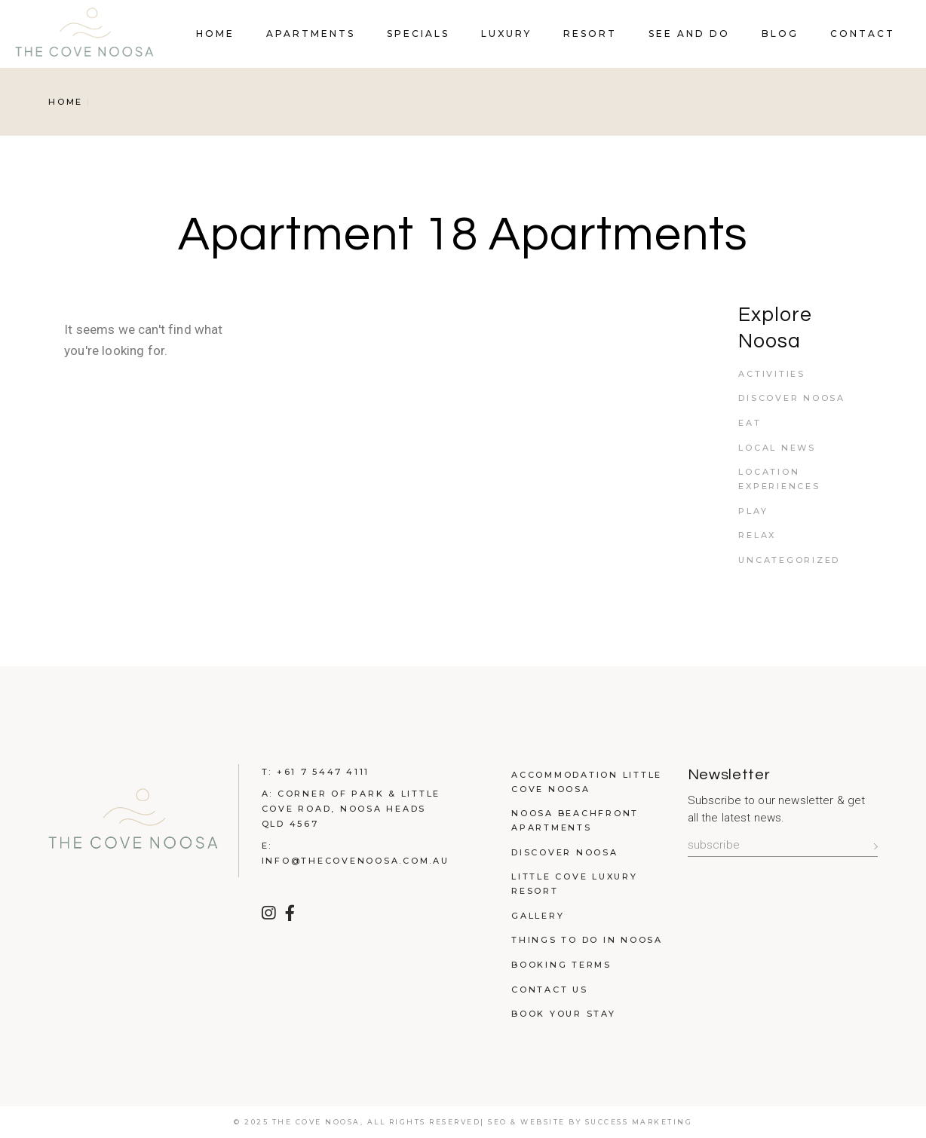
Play (753, 511)
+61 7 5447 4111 (323, 771)
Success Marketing (639, 1122)
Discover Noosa (791, 398)
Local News (777, 447)
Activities (771, 374)
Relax (757, 535)
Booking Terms (561, 964)
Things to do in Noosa (587, 940)
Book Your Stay (563, 1013)
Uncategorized (789, 560)
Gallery (537, 915)
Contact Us (549, 989)
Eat (749, 423)
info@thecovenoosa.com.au (355, 860)
